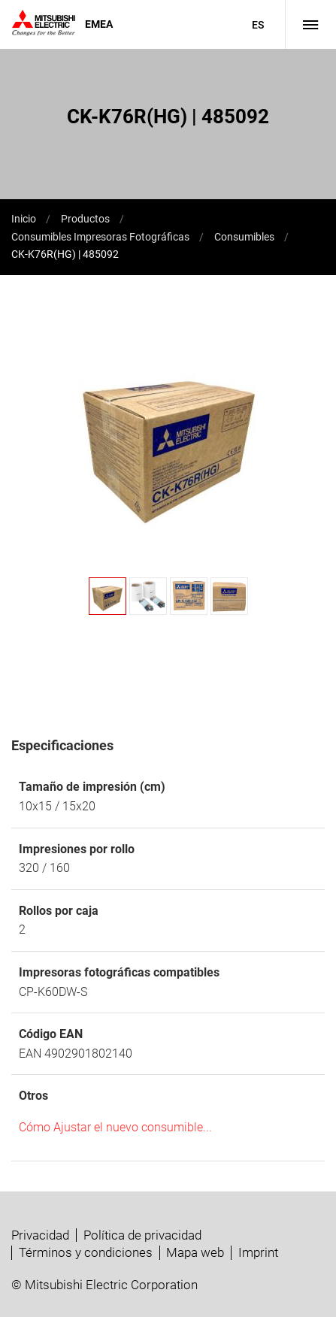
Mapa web (195, 1252)
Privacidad (40, 1235)
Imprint (258, 1252)
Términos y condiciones (86, 1252)
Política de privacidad (142, 1235)
